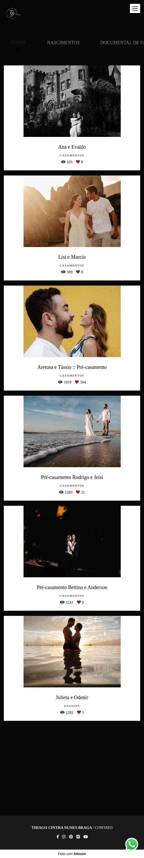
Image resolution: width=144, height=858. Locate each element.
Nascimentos (63, 42)
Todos (18, 42)
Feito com (72, 854)
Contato (104, 828)
